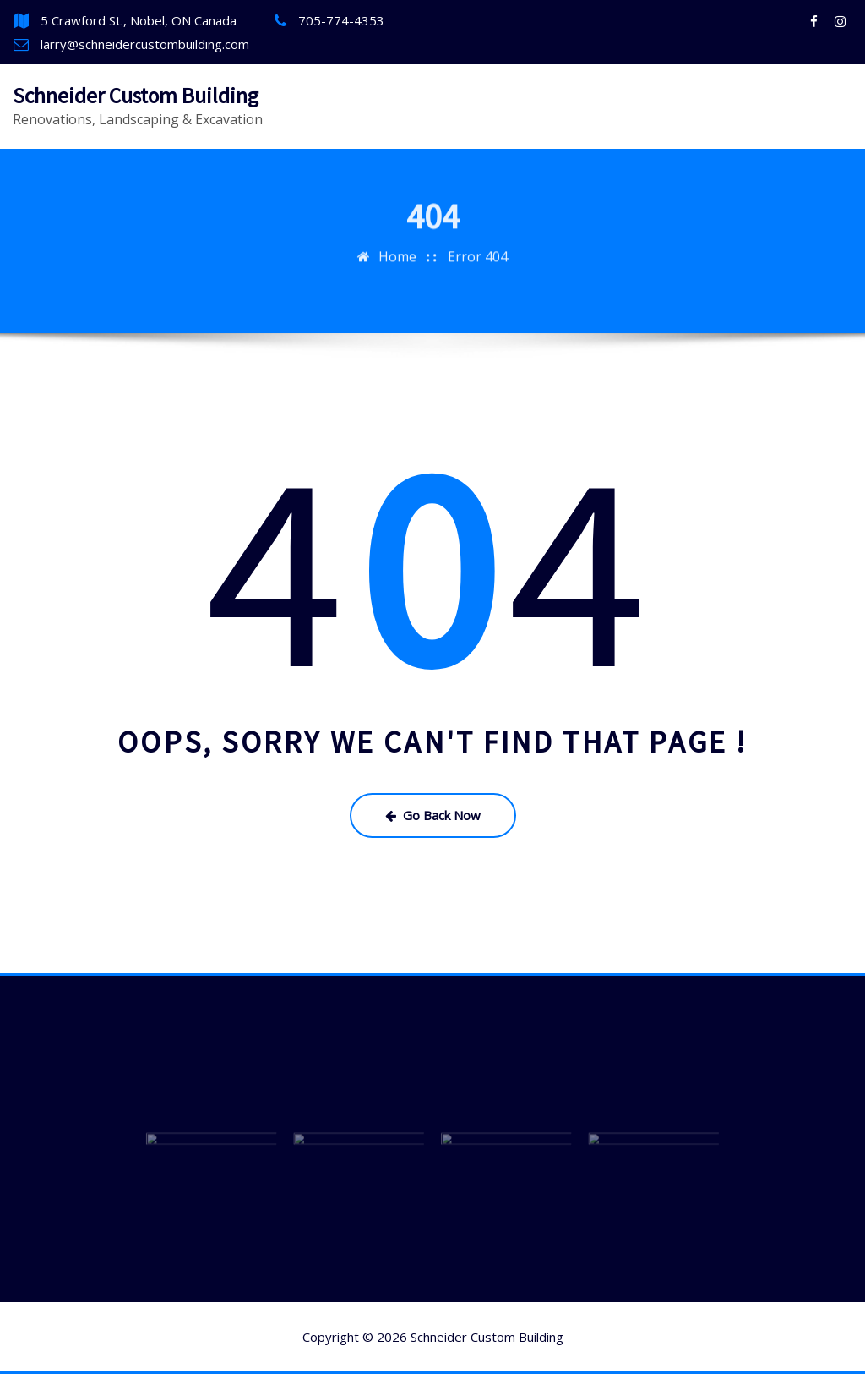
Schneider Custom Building (135, 95)
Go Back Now (433, 815)
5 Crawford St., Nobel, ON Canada (139, 20)
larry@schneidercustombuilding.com (145, 44)
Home (397, 220)
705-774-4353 (341, 20)
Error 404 (478, 220)
